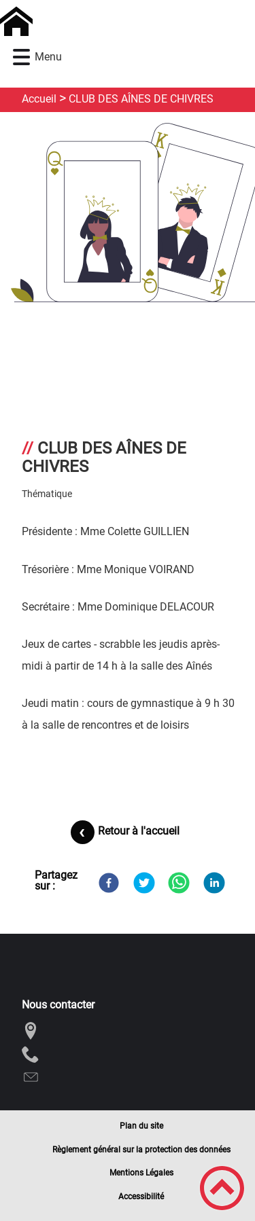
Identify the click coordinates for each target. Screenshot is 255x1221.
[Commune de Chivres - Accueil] (97, 21)
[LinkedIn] (214, 883)
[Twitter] (144, 883)
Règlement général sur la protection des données (141, 1149)
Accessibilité (141, 1196)
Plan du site (141, 1126)
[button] (21, 57)
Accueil (39, 98)
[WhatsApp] (178, 883)
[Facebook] (108, 883)
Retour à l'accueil (139, 830)
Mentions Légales (141, 1173)
